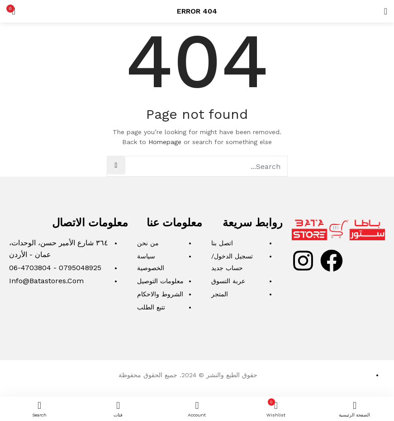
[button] (13, 11)
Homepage (164, 141)
